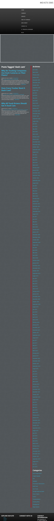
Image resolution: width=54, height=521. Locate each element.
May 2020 (35, 247)
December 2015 (36, 380)
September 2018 (36, 297)
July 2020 (34, 242)
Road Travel (35, 474)
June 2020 (35, 245)
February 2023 (36, 164)
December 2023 (36, 139)
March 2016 (35, 372)
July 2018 (34, 302)
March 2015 (35, 402)
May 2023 (35, 157)
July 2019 (34, 272)
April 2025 (35, 99)
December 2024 (36, 109)
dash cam (4, 76)
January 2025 (35, 107)
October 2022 (35, 174)
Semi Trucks (35, 477)
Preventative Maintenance (38, 472)
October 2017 (35, 325)
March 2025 (35, 102)
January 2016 (35, 377)
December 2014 (36, 410)
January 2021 (35, 227)
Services (24, 16)
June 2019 (35, 275)
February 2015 (36, 405)
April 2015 (35, 400)
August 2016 (35, 360)
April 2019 (35, 280)
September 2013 (36, 447)
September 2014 (36, 417)
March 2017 (35, 342)
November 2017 (36, 322)
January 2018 (35, 317)
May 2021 (35, 217)
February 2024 (36, 134)
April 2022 (35, 189)
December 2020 (36, 230)
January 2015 (35, 407)
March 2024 (35, 132)
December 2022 (36, 169)
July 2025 (34, 92)
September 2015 (36, 387)
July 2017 (34, 332)
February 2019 (36, 285)
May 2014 (35, 427)
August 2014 (35, 420)
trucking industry (16, 91)
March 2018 (35, 312)
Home (23, 10)
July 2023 (34, 152)
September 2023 (36, 147)
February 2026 (36, 74)
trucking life (26, 106)
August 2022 (35, 179)
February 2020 (36, 255)
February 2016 (36, 375)
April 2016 (35, 370)
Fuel (33, 467)
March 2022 (35, 192)
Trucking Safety (36, 489)
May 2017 (35, 337)
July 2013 (34, 452)
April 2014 (35, 430)
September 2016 (36, 357)
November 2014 (36, 412)
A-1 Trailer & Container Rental (40, 516)
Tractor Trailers (36, 482)
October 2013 (35, 445)
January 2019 (35, 287)
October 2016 (35, 355)
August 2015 (35, 390)
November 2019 (36, 262)
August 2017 (35, 330)
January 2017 (35, 347)
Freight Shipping (36, 464)
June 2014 (35, 425)
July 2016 (34, 362)
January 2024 (35, 137)
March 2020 (35, 252)
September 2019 (36, 267)
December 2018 (36, 290)
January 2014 (35, 437)
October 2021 (35, 204)
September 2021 (36, 207)
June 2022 (35, 184)
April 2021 (35, 219)
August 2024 (35, 119)
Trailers (34, 484)
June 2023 (35, 154)
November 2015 (36, 382)
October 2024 (35, 114)
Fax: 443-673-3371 (40, 512)
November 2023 (36, 142)
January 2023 (35, 167)
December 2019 (36, 260)
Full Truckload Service (15, 517)
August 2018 (35, 300)
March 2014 (35, 432)
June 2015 (35, 395)
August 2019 (35, 270)
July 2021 (34, 212)
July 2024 (34, 122)
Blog (23, 32)
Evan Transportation (10, 91)
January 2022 (35, 197)
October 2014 (35, 415)
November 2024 (36, 112)
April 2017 (35, 340)
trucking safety (15, 76)
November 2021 (36, 202)
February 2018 (36, 315)
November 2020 (36, 232)
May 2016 (35, 367)
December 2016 (36, 350)
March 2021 (35, 222)
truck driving (16, 106)
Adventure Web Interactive (43, 520)
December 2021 (36, 199)
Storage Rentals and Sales (38, 479)
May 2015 (35, 397)
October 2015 (35, 385)
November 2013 (36, 442)
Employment (24, 22)
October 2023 (35, 144)
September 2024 (36, 117)
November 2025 (36, 82)
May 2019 (35, 277)
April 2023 (35, 159)
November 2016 (36, 352)
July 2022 (34, 182)
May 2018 (35, 307)
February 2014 (36, 435)
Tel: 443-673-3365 (40, 511)
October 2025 (35, 84)
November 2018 (36, 292)
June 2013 (35, 455)
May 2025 (35, 97)
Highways (35, 469)
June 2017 (35, 335)
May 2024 (35, 127)
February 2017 (36, 345)
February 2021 (36, 224)
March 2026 (35, 72)
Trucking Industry (15, 75)
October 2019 (35, 265)
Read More (23, 81)
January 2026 (35, 77)
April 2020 (35, 250)
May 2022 (35, 187)
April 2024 (35, 129)
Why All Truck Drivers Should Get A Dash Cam (13, 101)
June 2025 (35, 94)
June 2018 (35, 305)
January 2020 (35, 257)
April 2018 (35, 310)
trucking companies (10, 76)
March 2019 (35, 282)
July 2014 (34, 422)
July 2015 (34, 392)
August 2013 (35, 450)
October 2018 (35, 295)
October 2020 (35, 235)
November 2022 (36, 172)
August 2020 (35, 240)
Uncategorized (36, 492)
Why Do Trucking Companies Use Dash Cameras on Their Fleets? (15, 71)
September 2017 (36, 327)
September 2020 (36, 237)
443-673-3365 (46, 2)
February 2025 (36, 104)
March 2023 (35, 162)
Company (24, 13)
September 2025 (36, 87)
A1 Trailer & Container (27, 29)
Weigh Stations (36, 494)
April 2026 (35, 69)
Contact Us (24, 26)
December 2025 (36, 79)
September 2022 (36, 177)
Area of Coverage (26, 19)
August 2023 (35, 149)
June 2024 (35, 124)
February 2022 (36, 194)
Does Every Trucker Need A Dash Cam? (15, 86)
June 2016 (35, 365)
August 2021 (35, 209)
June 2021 (35, 214)
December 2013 (36, 440)
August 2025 (35, 89)
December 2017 (36, 320)
